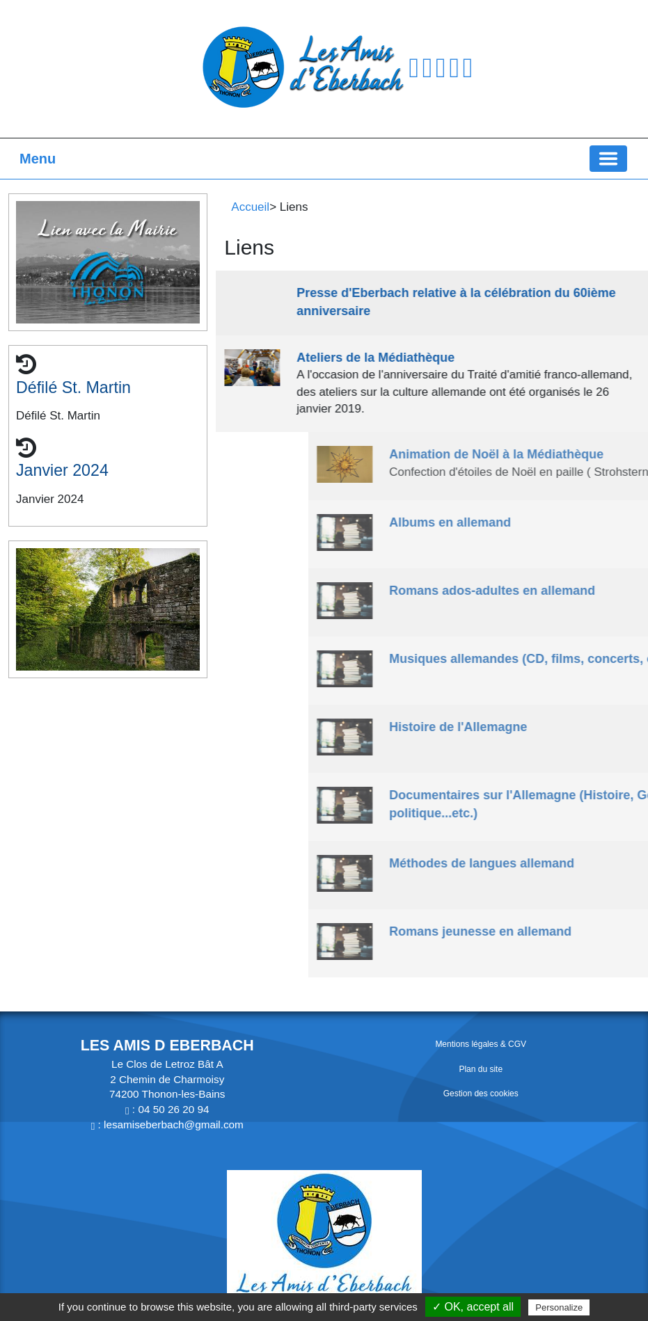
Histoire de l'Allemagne (576, 727)
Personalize (559, 1307)
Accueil (250, 207)
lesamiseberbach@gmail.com (174, 1124)
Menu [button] (37, 158)
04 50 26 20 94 (173, 1109)
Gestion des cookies (481, 1093)
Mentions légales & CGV (480, 1044)
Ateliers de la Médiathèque (388, 358)
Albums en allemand (568, 522)
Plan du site (481, 1069)
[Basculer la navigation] (608, 158)
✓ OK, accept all (473, 1307)
